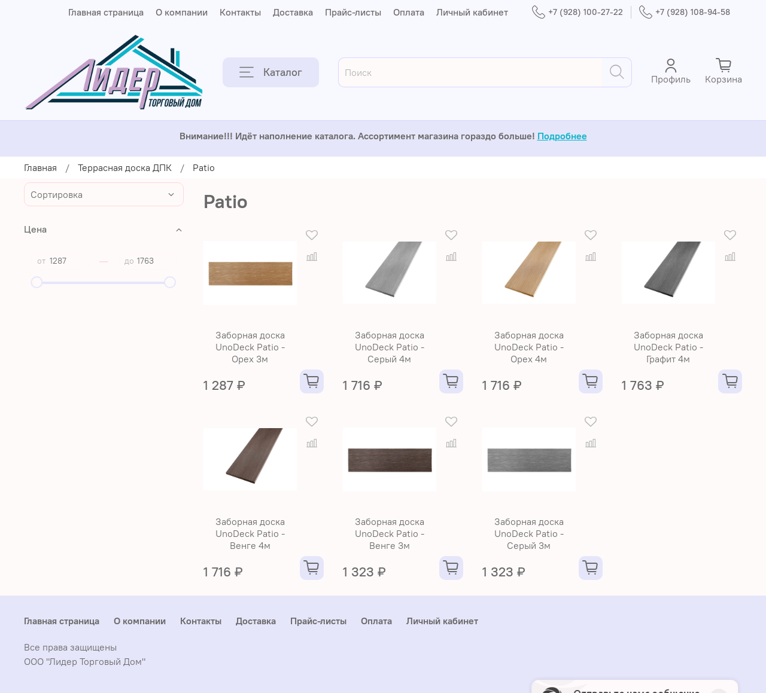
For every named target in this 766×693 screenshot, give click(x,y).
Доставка (293, 12)
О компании (182, 12)
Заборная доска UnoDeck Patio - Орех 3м (250, 347)
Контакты (240, 12)
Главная (40, 167)
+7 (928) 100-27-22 (577, 12)
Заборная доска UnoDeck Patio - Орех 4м (529, 347)
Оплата (408, 12)
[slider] (37, 282)
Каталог (270, 72)
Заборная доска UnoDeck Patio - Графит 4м (668, 347)
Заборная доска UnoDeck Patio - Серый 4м (389, 347)
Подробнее (562, 136)
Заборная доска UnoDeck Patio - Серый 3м (529, 533)
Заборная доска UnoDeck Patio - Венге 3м (389, 533)
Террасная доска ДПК (125, 167)
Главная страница (106, 12)
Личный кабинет (472, 12)
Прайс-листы (353, 12)
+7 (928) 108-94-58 (684, 12)
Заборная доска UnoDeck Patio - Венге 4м (250, 533)
